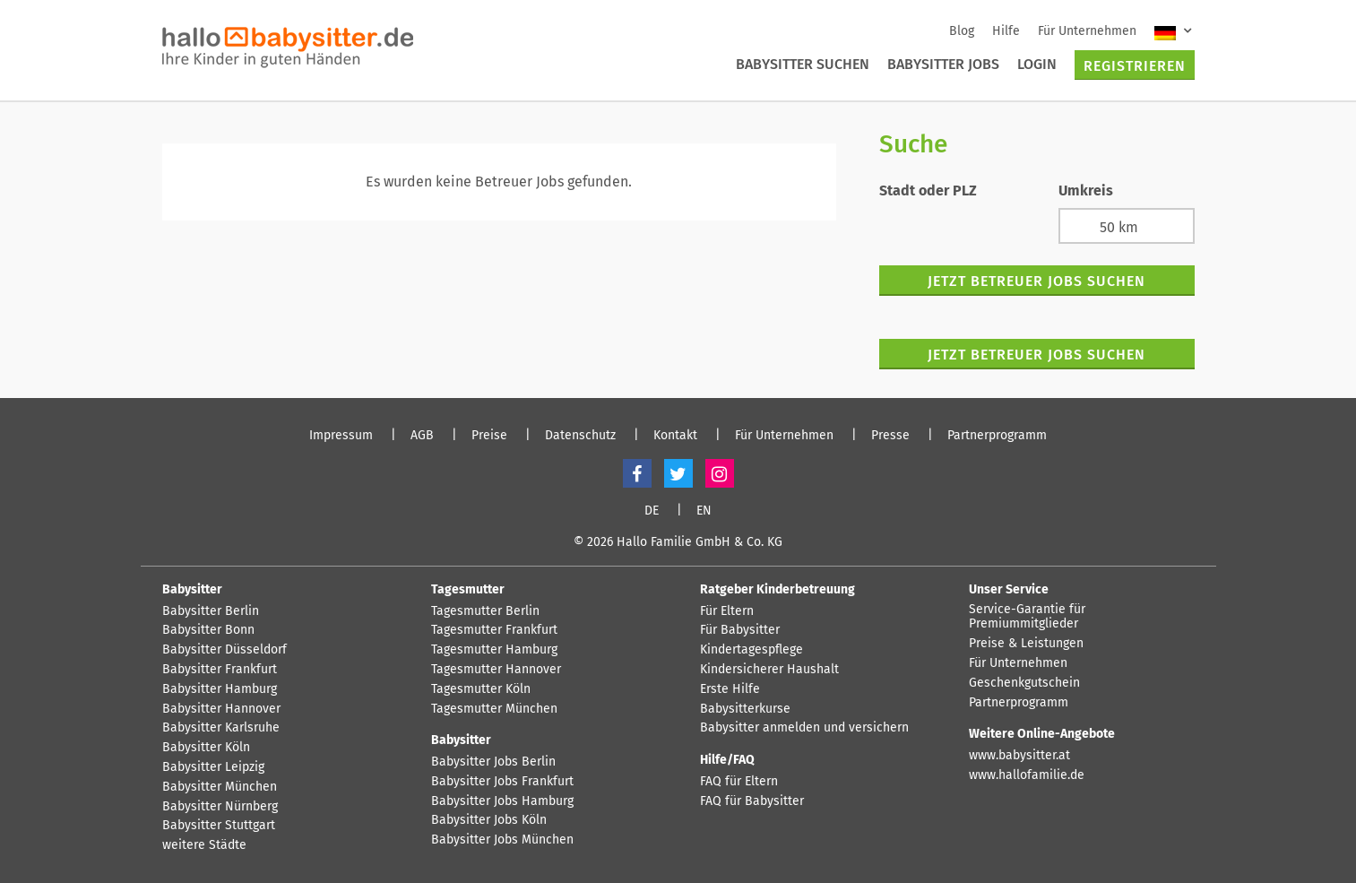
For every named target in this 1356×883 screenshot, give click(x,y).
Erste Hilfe (730, 689)
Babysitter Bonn (208, 630)
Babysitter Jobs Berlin (493, 762)
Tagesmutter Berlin (485, 611)
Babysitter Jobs (943, 64)
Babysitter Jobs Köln (489, 820)
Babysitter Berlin (210, 611)
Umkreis (1085, 190)
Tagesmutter (468, 589)
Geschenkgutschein (1024, 683)
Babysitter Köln (206, 747)
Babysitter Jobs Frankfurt (502, 782)
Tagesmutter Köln (481, 689)
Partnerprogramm (997, 436)
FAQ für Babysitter (752, 801)
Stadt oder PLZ (928, 190)
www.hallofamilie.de (1026, 775)
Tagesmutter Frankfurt (494, 630)
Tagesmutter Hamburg (494, 650)
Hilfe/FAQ (727, 759)
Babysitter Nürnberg (220, 807)
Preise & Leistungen (1026, 643)
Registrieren (1135, 65)
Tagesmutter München (494, 709)
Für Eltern (727, 611)
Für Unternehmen (1087, 31)
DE (651, 511)
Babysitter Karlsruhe (221, 728)
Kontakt (675, 436)
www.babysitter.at (1019, 756)
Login (1037, 64)
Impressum (341, 436)
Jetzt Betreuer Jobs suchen (1036, 281)
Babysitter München (219, 787)
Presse (890, 436)
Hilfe (1006, 31)
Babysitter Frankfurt (219, 669)
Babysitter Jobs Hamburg (502, 801)
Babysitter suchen (802, 64)
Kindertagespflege (751, 650)
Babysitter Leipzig (213, 767)
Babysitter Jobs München (502, 840)
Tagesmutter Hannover (496, 669)
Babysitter (192, 589)
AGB (422, 436)
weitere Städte (204, 845)
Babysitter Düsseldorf (224, 650)
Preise (489, 436)
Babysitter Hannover (221, 709)
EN (704, 511)
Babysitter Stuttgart (218, 825)
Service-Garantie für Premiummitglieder (1027, 617)
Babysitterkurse (745, 709)
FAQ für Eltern (739, 782)
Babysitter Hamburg (219, 689)
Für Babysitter (740, 630)
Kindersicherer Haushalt (769, 669)
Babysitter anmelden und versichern (804, 728)
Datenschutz (580, 436)
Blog (961, 31)
